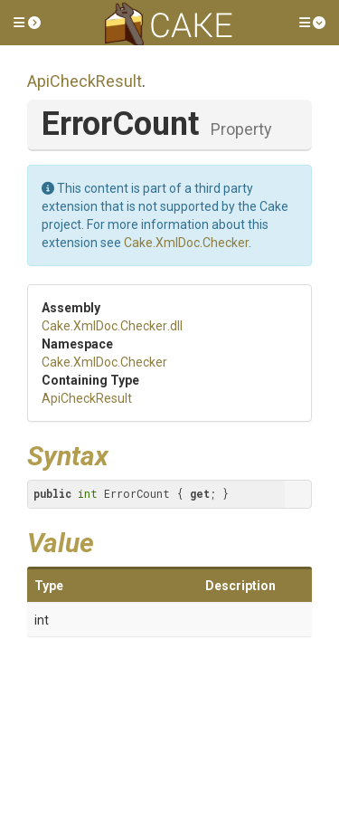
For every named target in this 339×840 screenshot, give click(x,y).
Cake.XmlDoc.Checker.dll (112, 326)
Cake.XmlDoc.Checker (186, 242)
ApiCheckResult (84, 81)
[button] (27, 22)
